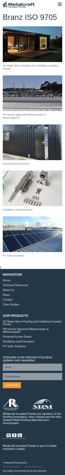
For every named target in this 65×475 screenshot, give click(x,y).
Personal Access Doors (17, 336)
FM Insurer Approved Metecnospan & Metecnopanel (26, 330)
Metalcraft (20, 5)
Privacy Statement (33, 467)
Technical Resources (15, 285)
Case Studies (11, 304)
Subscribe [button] (11, 385)
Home (6, 280)
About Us (8, 290)
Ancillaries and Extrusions (18, 341)
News (6, 294)
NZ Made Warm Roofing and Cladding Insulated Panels (32, 323)
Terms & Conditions (12, 467)
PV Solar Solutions (14, 346)
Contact (7, 299)
